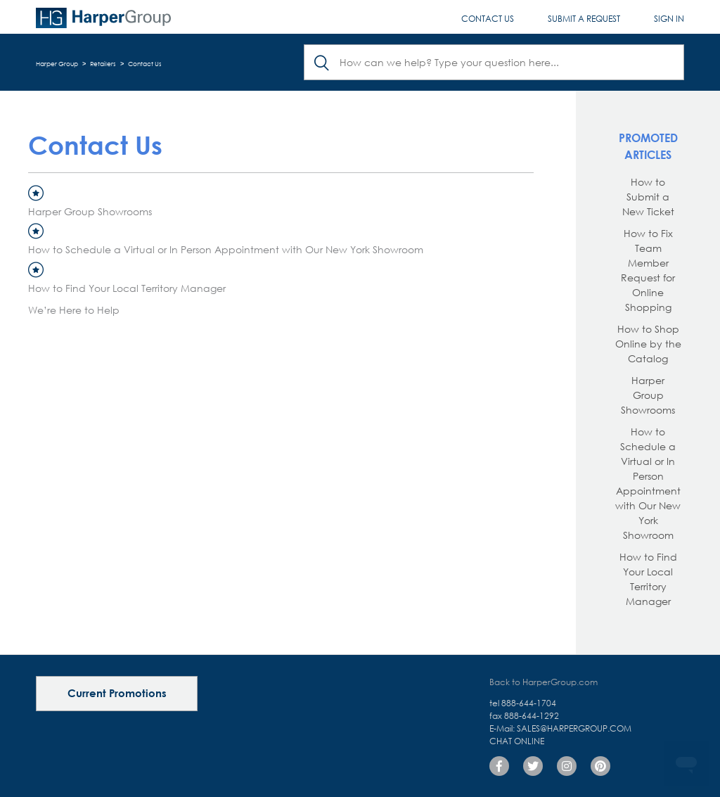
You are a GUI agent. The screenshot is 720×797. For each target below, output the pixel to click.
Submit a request (584, 18)
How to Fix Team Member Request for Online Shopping (648, 270)
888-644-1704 (528, 703)
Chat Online (516, 741)
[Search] (494, 62)
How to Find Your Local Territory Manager (127, 288)
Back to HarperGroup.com (543, 682)
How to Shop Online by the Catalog (648, 343)
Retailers (103, 64)
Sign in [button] (669, 18)
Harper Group (57, 64)
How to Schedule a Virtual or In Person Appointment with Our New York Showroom (225, 249)
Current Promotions (117, 693)
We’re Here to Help (74, 310)
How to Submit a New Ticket (648, 196)
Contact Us (487, 18)
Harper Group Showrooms (90, 211)
